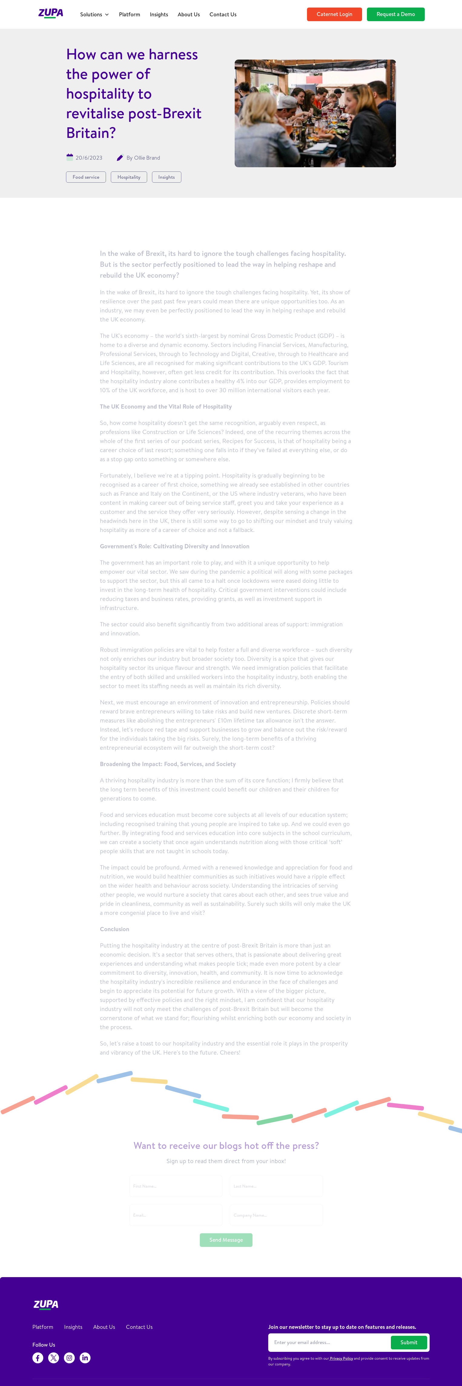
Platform (129, 14)
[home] (53, 14)
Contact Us (223, 14)
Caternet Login (334, 14)
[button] (94, 14)
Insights (159, 14)
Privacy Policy (341, 1358)
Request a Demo (396, 14)
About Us (189, 14)
